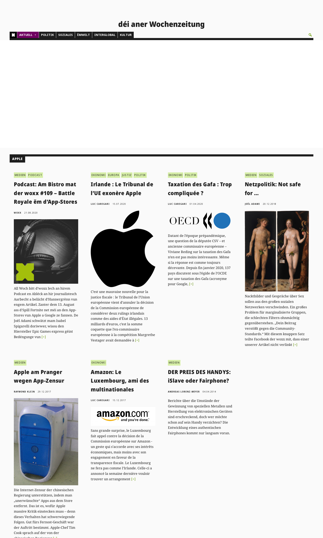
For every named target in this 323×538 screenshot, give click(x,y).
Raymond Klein (24, 283)
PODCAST (35, 67)
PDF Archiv (215, 475)
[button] (310, 35)
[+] (44, 229)
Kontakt (81, 474)
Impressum (280, 490)
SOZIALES (65, 35)
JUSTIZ (127, 67)
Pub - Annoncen (152, 485)
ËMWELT (83, 35)
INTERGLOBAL (104, 35)
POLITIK (47, 35)
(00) (87, 485)
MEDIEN (20, 67)
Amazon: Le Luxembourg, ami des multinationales (120, 272)
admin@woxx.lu (86, 490)
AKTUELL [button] (28, 35)
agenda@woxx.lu (101, 502)
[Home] (13, 35)
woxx (18, 104)
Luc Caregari (100, 96)
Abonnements (151, 481)
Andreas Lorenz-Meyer (184, 283)
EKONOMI (98, 67)
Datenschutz (281, 495)
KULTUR (126, 35)
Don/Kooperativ (152, 490)
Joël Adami (252, 96)
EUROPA (113, 67)
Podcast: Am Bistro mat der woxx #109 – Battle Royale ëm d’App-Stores (45, 85)
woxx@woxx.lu (104, 498)
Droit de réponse (284, 485)
